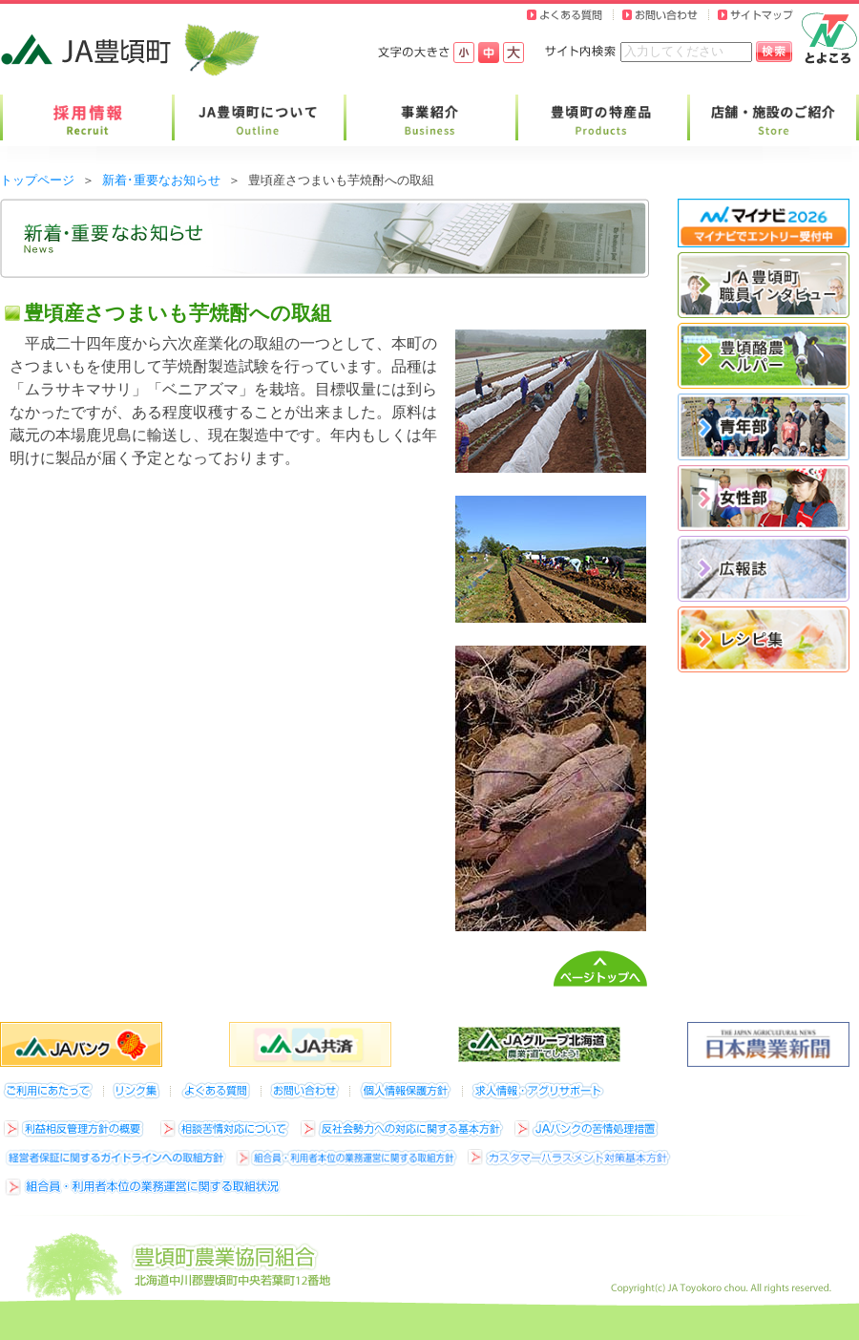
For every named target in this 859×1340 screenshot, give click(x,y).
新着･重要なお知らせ (161, 180)
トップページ (37, 180)
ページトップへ (600, 968)
